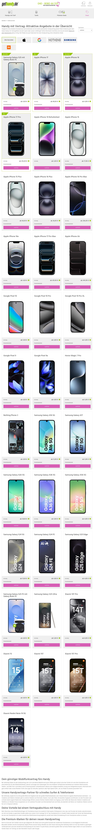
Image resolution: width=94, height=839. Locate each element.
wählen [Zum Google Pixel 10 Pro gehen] (47, 347)
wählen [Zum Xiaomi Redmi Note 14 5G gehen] (16, 764)
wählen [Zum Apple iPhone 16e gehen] (16, 287)
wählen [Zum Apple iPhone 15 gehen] (77, 168)
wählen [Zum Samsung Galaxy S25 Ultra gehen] (47, 645)
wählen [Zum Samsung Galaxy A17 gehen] (77, 466)
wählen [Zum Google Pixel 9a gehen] (47, 406)
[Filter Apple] (24, 40)
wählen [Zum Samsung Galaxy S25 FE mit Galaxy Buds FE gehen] (16, 645)
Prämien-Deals (61, 14)
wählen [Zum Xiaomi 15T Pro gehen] (77, 704)
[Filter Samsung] (70, 40)
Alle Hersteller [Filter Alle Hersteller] (8, 40)
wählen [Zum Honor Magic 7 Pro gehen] (77, 406)
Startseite (4, 20)
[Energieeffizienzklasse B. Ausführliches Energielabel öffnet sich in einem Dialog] (25, 104)
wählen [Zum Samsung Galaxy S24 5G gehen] (16, 585)
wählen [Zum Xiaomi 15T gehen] (47, 704)
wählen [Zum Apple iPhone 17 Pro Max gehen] (47, 287)
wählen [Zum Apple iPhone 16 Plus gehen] (47, 227)
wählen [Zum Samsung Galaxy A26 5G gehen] (16, 525)
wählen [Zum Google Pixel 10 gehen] (16, 347)
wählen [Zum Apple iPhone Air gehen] (77, 287)
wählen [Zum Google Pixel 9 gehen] (16, 406)
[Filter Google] (39, 40)
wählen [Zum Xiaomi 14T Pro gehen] (77, 645)
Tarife (36, 14)
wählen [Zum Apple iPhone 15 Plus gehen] (16, 227)
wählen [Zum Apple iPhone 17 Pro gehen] (16, 168)
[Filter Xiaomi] (9, 47)
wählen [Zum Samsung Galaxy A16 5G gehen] (47, 466)
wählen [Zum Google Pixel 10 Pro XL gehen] (77, 347)
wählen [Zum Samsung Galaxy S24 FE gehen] (47, 585)
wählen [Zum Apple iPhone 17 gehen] (47, 108)
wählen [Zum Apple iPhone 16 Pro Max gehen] (77, 227)
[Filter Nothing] (55, 40)
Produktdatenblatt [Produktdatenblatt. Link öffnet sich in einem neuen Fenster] (7, 104)
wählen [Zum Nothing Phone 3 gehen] (16, 466)
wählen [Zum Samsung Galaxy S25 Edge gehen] (77, 585)
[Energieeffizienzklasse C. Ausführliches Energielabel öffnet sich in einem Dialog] (25, 522)
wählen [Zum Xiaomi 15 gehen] (16, 704)
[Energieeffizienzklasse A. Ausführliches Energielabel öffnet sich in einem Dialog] (56, 104)
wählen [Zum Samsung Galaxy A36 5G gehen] (47, 525)
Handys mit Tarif (10, 14)
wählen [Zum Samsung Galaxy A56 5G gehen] (77, 525)
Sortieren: (81, 28)
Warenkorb (90, 4)
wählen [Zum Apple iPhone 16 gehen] (77, 108)
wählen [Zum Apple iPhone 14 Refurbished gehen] (47, 168)
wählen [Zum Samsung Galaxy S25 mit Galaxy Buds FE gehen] (16, 108)
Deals (87, 14)
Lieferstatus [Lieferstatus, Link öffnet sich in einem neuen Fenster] (83, 4)
